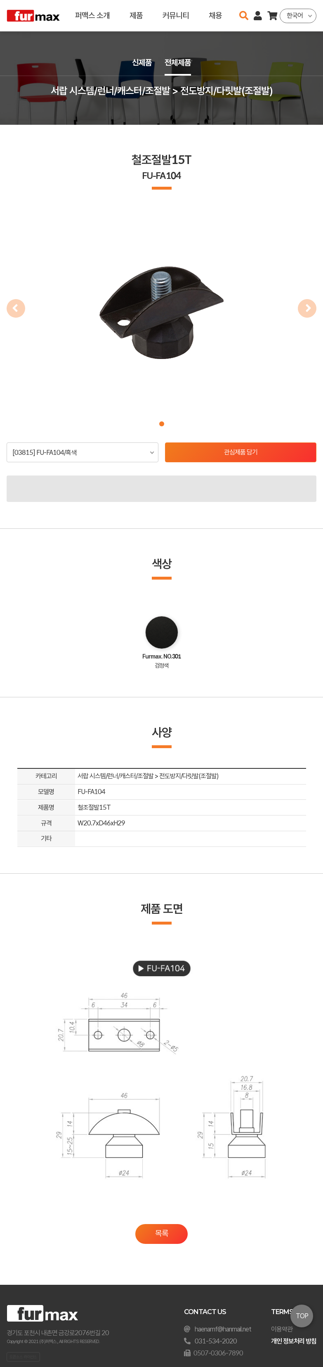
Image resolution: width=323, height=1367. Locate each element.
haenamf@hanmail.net (223, 1329)
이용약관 (281, 1329)
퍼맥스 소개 (92, 15)
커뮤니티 (175, 15)
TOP (302, 1316)
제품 (135, 15)
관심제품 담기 (240, 452)
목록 (161, 1233)
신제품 (142, 62)
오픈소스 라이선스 (23, 1356)
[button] (161, 423)
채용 (215, 15)
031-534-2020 (216, 1341)
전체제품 (178, 62)
